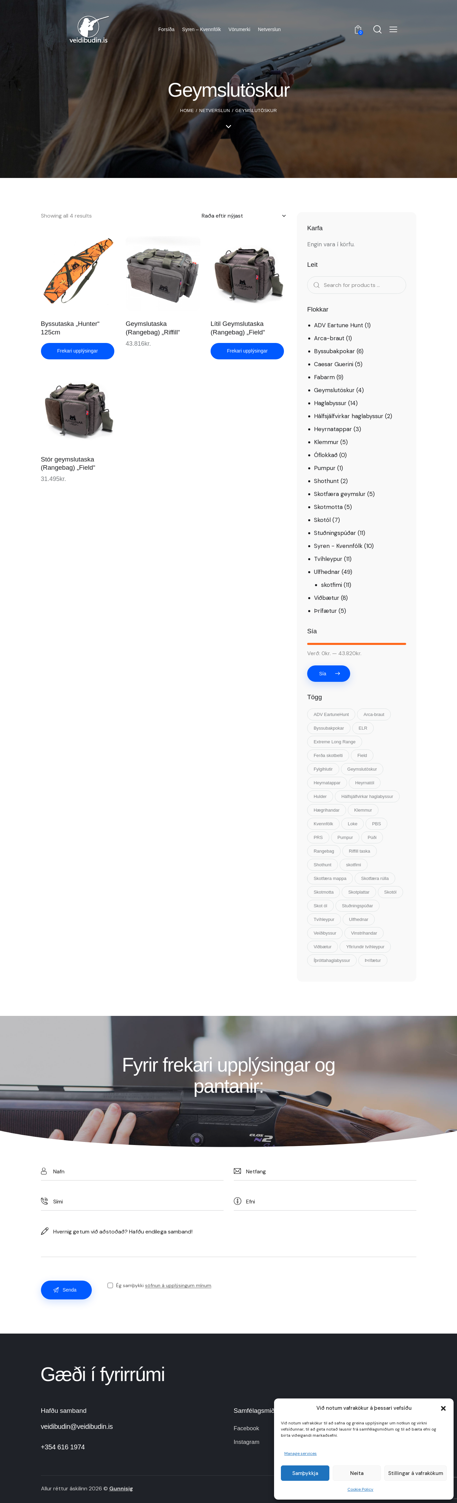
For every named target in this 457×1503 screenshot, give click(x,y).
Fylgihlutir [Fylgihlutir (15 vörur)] (323, 769)
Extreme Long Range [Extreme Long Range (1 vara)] (335, 741)
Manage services (300, 1453)
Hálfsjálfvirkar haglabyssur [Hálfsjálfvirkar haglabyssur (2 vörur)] (367, 796)
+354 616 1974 (63, 1447)
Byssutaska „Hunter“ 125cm (70, 328)
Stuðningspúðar (335, 533)
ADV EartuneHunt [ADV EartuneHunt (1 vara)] (331, 714)
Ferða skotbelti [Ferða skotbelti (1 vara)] (328, 755)
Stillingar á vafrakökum (415, 1473)
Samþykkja (305, 1473)
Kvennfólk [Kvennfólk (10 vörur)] (323, 823)
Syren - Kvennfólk (338, 546)
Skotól (322, 520)
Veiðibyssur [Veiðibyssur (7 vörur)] (325, 933)
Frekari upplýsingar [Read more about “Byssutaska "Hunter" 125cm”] (77, 351)
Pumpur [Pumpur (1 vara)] (345, 837)
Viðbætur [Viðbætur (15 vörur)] (323, 946)
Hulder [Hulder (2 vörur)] (320, 796)
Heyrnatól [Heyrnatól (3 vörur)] (364, 782)
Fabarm (324, 377)
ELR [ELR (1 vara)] (363, 728)
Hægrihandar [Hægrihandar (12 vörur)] (327, 810)
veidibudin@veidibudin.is (77, 1426)
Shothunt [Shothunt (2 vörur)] (322, 864)
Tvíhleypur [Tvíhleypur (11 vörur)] (324, 919)
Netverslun (214, 110)
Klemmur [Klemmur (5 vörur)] (363, 810)
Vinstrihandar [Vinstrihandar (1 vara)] (364, 933)
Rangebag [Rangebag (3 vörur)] (324, 851)
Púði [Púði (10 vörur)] (372, 837)
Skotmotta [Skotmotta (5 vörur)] (324, 892)
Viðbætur (326, 598)
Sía (322, 673)
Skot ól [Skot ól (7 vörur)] (320, 905)
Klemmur (326, 442)
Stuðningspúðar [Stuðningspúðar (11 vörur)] (357, 905)
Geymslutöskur (334, 390)
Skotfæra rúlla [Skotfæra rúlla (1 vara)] (375, 878)
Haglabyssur (330, 403)
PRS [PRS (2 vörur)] (318, 837)
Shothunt (326, 481)
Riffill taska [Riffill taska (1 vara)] (359, 851)
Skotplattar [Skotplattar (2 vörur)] (358, 892)
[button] (443, 1408)
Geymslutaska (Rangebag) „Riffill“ (153, 328)
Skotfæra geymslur (340, 494)
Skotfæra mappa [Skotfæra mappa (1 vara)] (330, 878)
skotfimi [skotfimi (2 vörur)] (353, 864)
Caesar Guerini (333, 364)
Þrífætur (325, 611)
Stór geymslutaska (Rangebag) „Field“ (68, 463)
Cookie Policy (360, 1489)
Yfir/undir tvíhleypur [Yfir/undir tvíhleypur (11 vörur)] (365, 946)
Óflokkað (326, 455)
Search (314, 285)
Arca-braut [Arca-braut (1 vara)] (373, 714)
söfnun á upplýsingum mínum (178, 1285)
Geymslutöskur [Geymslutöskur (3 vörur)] (362, 769)
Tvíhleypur (328, 559)
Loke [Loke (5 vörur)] (352, 823)
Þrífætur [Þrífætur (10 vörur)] (373, 960)
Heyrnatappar (333, 429)
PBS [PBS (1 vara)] (376, 823)
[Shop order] (243, 216)
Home (187, 110)
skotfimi (331, 585)
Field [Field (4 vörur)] (362, 755)
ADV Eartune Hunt (338, 325)
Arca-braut (329, 338)
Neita (356, 1473)
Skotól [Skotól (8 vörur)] (390, 892)
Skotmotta (328, 507)
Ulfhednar (327, 572)
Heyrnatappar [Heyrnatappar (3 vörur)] (327, 782)
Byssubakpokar (334, 351)
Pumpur (324, 468)
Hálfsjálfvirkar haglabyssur (348, 416)
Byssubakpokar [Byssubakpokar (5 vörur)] (329, 728)
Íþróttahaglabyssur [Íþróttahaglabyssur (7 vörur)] (332, 960)
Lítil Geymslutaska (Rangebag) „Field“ (238, 328)
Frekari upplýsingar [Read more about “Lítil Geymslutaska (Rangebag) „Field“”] (247, 351)
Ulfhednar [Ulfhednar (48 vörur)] (358, 919)
